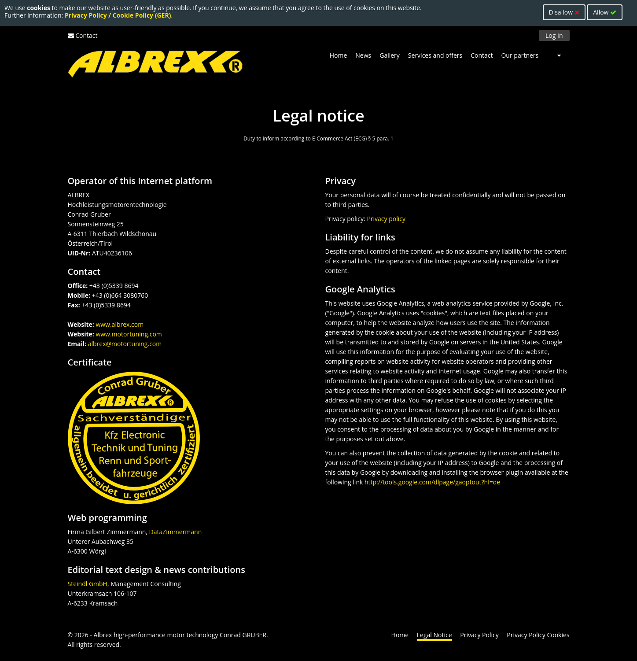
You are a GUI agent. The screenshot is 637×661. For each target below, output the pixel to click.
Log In (554, 35)
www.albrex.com (120, 324)
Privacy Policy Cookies (538, 635)
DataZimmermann (175, 532)
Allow (604, 12)
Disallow (564, 12)
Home (338, 55)
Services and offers (435, 55)
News (363, 55)
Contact (86, 35)
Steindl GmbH (87, 584)
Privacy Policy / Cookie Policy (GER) (118, 15)
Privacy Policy (479, 635)
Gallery (389, 55)
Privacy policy (386, 218)
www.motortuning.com (129, 334)
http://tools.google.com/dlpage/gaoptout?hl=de (432, 482)
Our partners (519, 55)
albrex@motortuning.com (125, 344)
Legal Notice (434, 635)
